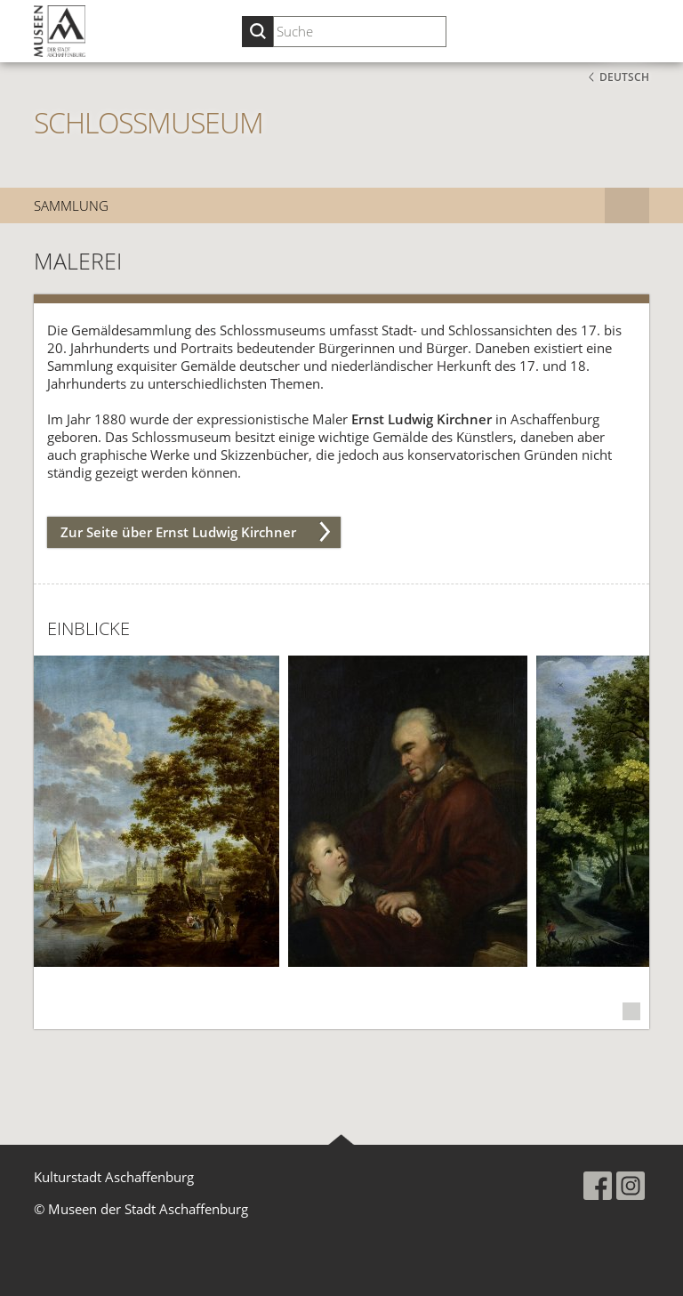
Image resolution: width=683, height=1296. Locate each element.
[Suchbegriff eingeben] (359, 31)
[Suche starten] (257, 31)
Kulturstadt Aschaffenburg (114, 1177)
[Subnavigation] (627, 205)
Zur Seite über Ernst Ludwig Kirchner (178, 532)
